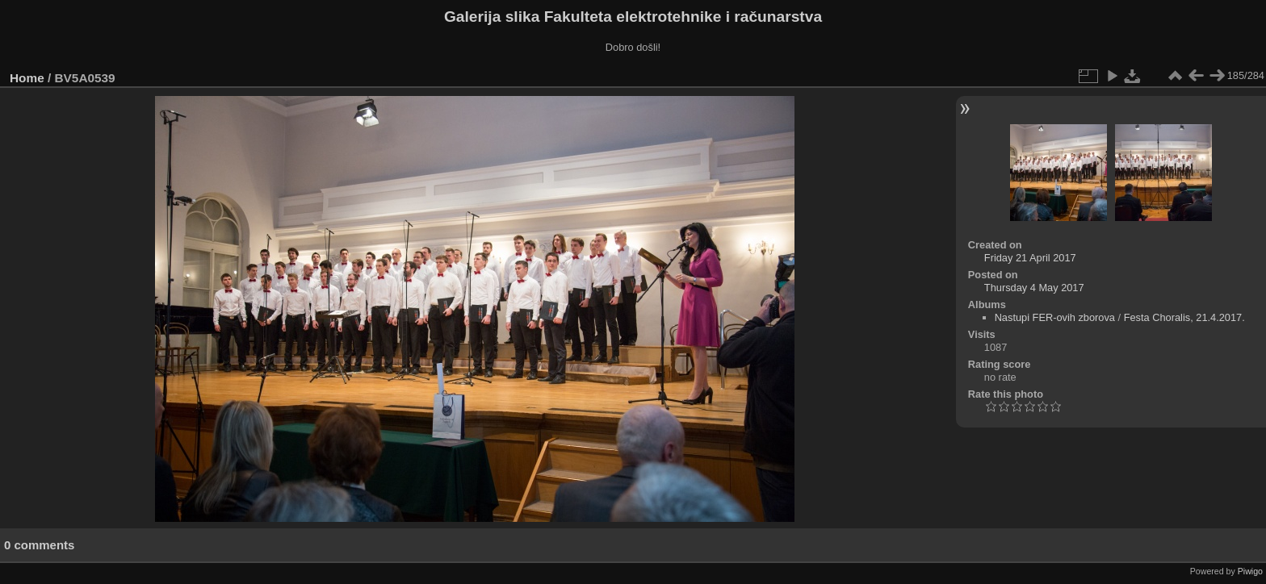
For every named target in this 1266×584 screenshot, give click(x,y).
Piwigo (1250, 571)
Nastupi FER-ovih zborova (1055, 317)
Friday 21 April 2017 (1030, 258)
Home (27, 78)
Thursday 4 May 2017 (1034, 288)
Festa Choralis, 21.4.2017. (1184, 317)
